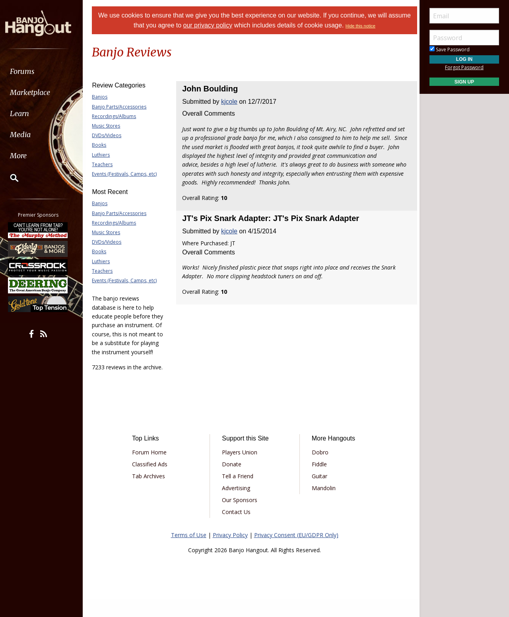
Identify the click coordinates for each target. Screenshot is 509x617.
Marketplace (37, 92)
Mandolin (322, 505)
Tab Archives (151, 493)
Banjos (103, 96)
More (25, 155)
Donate (233, 481)
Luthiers (104, 154)
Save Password (449, 49)
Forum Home (152, 469)
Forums (29, 71)
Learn (26, 113)
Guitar (318, 493)
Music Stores (109, 125)
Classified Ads (152, 481)
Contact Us (237, 529)
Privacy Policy (230, 552)
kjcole (231, 101)
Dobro (319, 469)
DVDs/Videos (110, 135)
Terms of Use (188, 552)
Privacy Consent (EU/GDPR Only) (296, 552)
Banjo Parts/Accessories (122, 106)
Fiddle (318, 481)
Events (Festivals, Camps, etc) (127, 174)
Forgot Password (464, 67)
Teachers (105, 164)
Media (27, 134)
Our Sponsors (240, 517)
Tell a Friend (238, 493)
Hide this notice (372, 25)
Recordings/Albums (117, 116)
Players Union (240, 469)
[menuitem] (44, 71)
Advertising (237, 505)
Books (102, 145)
